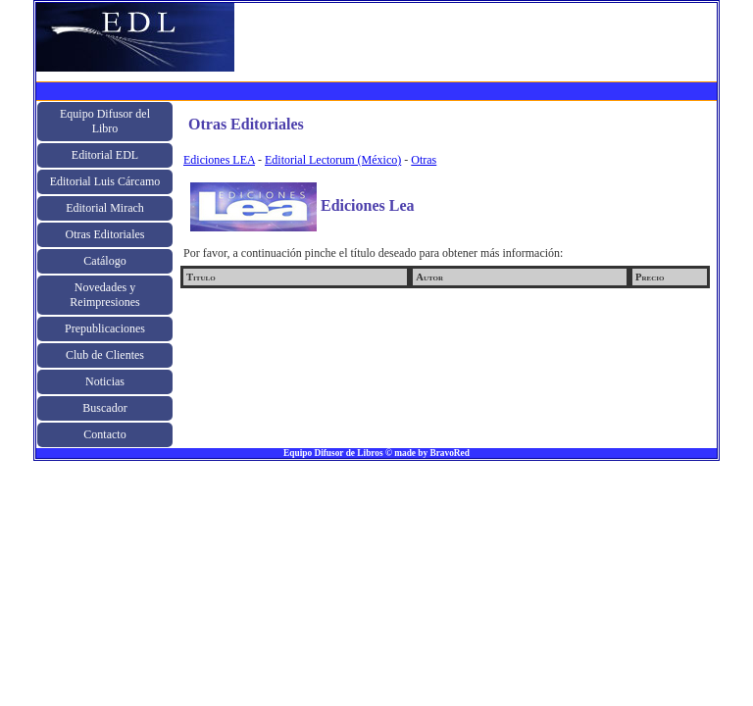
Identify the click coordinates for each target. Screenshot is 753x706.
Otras (423, 160)
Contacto (104, 434)
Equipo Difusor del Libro (105, 121)
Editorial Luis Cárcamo (105, 181)
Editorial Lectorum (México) (333, 160)
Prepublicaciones (105, 328)
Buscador (104, 408)
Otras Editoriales (105, 234)
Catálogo (104, 261)
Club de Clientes (105, 355)
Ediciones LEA (219, 160)
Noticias (105, 381)
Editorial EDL (105, 155)
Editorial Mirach (105, 208)
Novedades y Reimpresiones (104, 294)
